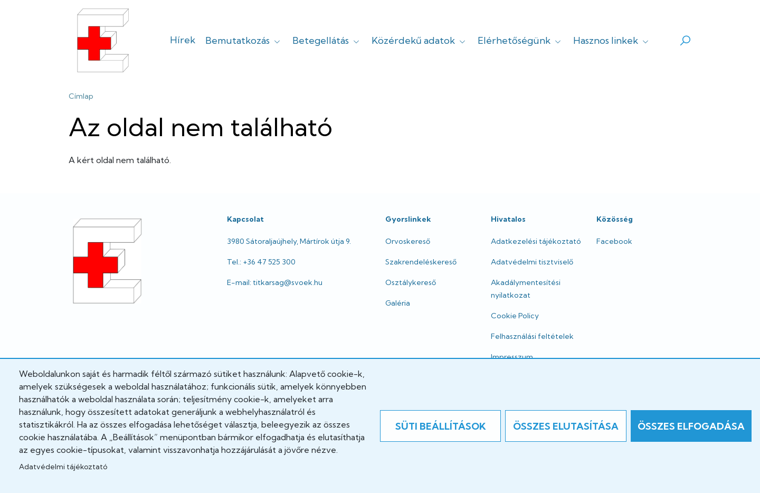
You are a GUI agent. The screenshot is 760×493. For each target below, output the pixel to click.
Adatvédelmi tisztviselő (532, 262)
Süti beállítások (440, 426)
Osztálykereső (410, 282)
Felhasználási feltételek (532, 336)
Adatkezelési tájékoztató (536, 241)
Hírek (182, 40)
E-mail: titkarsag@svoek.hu (274, 282)
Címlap (81, 96)
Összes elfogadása (691, 426)
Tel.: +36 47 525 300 (261, 262)
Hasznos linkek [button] (612, 40)
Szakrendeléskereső (421, 262)
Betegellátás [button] (327, 40)
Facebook (614, 241)
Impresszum (512, 357)
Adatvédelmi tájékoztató (63, 466)
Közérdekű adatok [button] (420, 40)
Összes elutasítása (566, 426)
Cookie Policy (515, 315)
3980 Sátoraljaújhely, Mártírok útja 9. (289, 241)
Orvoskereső (407, 241)
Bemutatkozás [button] (243, 40)
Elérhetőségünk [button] (520, 40)
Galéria (397, 303)
